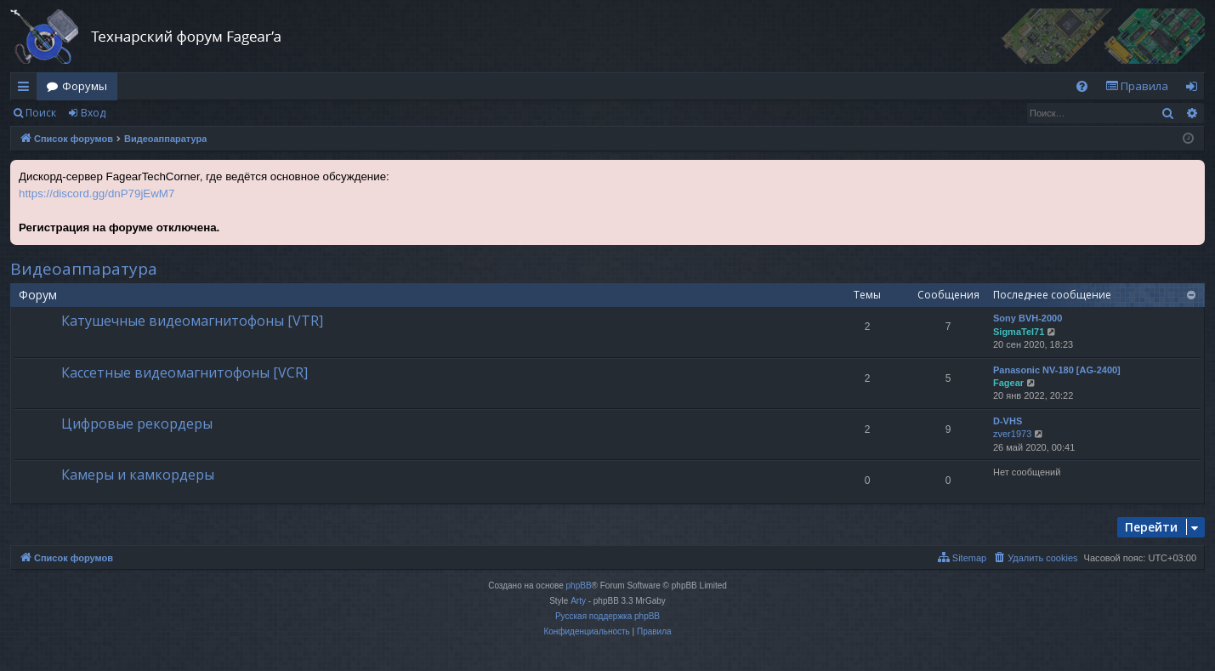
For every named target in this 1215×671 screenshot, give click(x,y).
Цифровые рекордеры (137, 423)
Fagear (1008, 383)
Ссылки (27, 89)
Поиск (41, 112)
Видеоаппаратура (83, 269)
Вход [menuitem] (1195, 89)
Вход (93, 112)
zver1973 (1012, 434)
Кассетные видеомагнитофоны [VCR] (184, 372)
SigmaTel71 (1018, 332)
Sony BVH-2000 (1027, 318)
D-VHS (1007, 421)
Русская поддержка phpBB (607, 616)
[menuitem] (1082, 86)
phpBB (579, 585)
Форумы (84, 86)
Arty (578, 601)
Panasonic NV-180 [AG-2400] (1057, 370)
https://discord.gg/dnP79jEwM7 (96, 193)
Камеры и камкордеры (137, 474)
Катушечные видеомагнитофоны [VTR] (192, 320)
